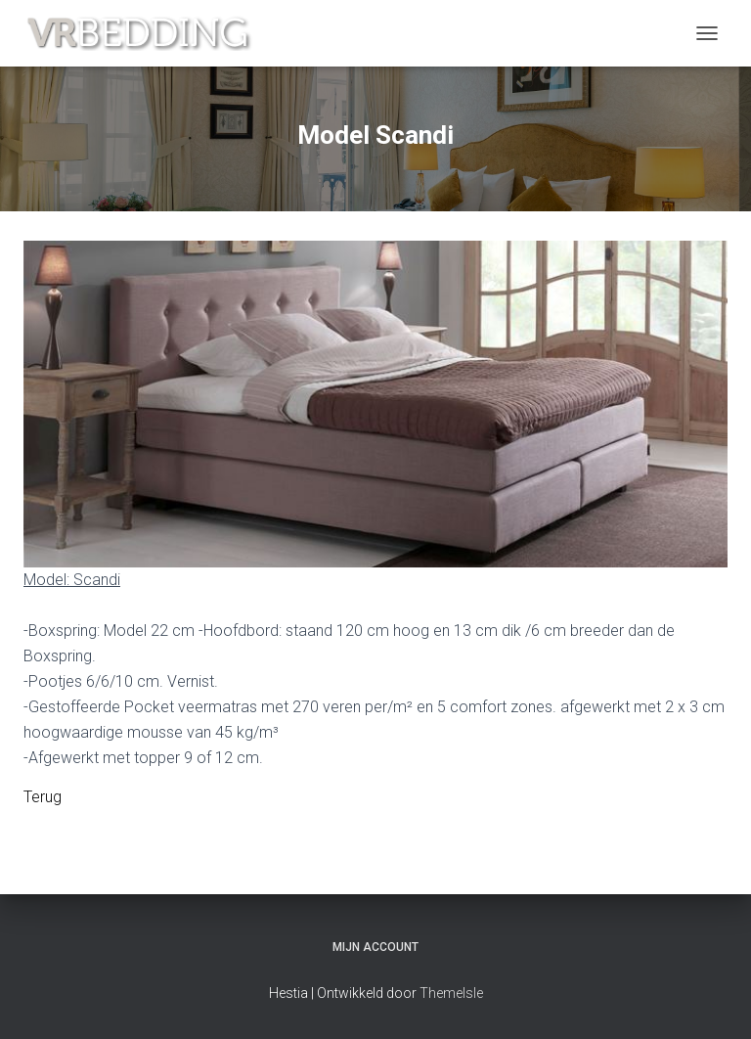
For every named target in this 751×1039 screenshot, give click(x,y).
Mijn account (375, 947)
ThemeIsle (451, 993)
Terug (42, 797)
